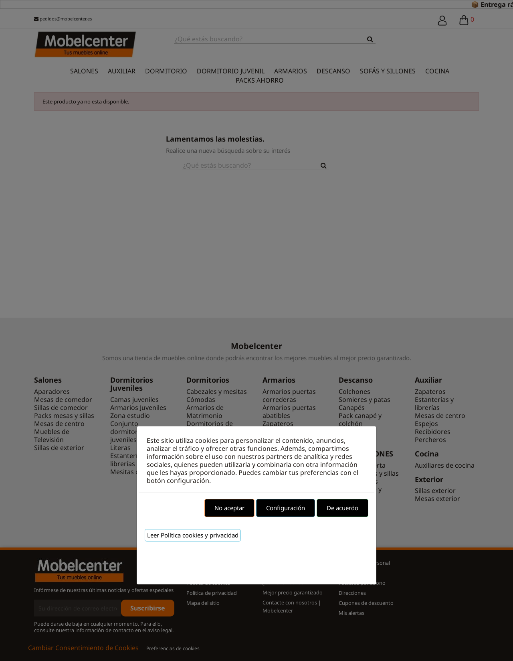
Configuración (285, 508)
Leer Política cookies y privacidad (192, 535)
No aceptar (229, 508)
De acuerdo (342, 508)
